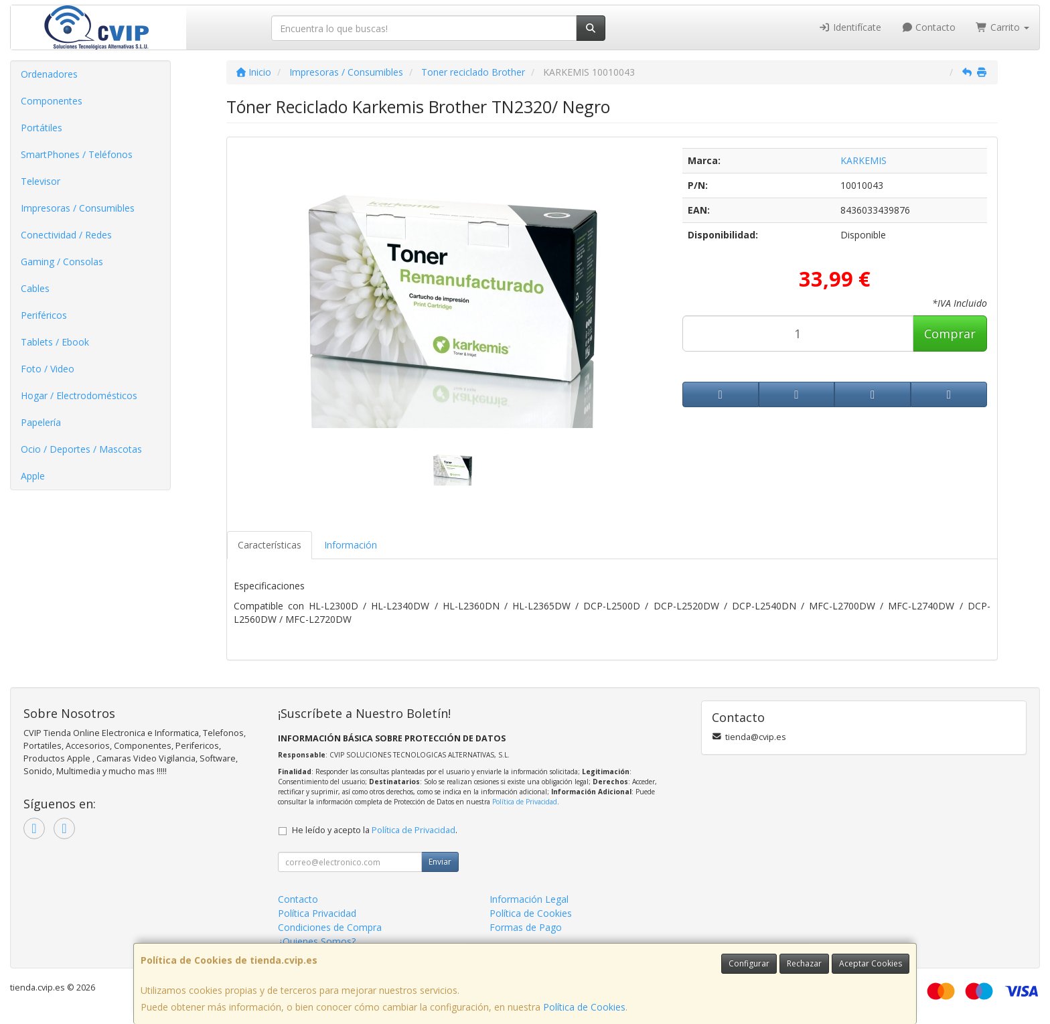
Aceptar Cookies (870, 963)
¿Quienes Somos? (317, 941)
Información (350, 544)
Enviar (440, 861)
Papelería (41, 422)
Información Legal (529, 899)
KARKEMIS (863, 160)
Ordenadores (49, 74)
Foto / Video (47, 368)
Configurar (749, 963)
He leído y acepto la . (374, 830)
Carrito (1002, 27)
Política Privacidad (317, 913)
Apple (33, 475)
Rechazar (804, 963)
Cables (35, 288)
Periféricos (44, 315)
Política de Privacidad (524, 801)
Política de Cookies (584, 1007)
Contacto (928, 27)
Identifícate (849, 27)
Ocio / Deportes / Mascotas (81, 449)
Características (269, 544)
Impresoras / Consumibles (78, 208)
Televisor (40, 181)
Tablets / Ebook (55, 342)
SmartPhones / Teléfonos (77, 154)
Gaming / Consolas (62, 261)
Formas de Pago (526, 927)
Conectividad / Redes (66, 234)
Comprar (950, 333)
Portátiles (41, 127)
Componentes (51, 100)
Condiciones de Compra (330, 927)
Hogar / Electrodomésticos (79, 395)
